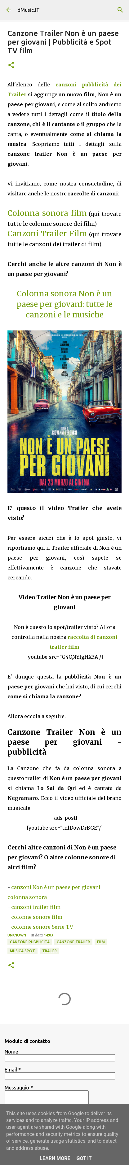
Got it (83, 1158)
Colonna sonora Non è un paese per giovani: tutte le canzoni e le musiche (65, 304)
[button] (11, 65)
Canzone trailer (73, 942)
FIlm (101, 942)
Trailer (49, 951)
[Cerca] (120, 9)
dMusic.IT (28, 10)
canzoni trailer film (35, 907)
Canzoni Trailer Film (47, 233)
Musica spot (22, 951)
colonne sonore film (36, 917)
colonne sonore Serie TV (42, 927)
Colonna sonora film (47, 213)
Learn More (55, 1158)
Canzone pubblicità (30, 942)
